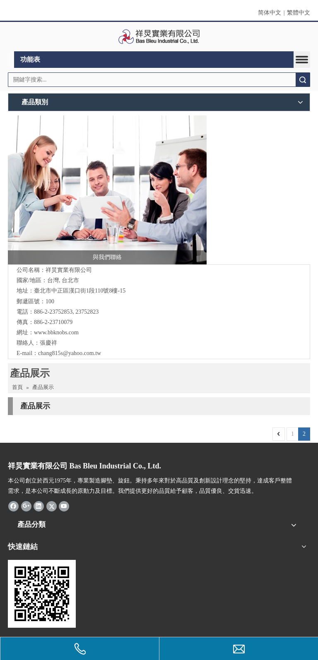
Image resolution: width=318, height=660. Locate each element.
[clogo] (159, 36)
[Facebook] (13, 506)
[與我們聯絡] (107, 189)
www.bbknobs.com (56, 332)
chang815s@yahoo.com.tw (69, 353)
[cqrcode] (42, 594)
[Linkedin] (39, 506)
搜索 (303, 79)
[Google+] (26, 506)
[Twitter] (51, 506)
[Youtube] (64, 506)
